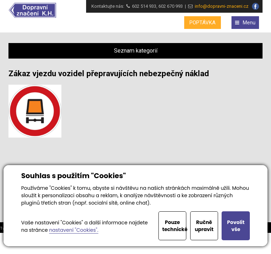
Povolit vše (236, 226)
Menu (245, 22)
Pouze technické (174, 226)
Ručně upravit (204, 226)
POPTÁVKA (202, 22)
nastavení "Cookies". (73, 230)
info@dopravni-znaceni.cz (220, 6)
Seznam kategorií (135, 50)
